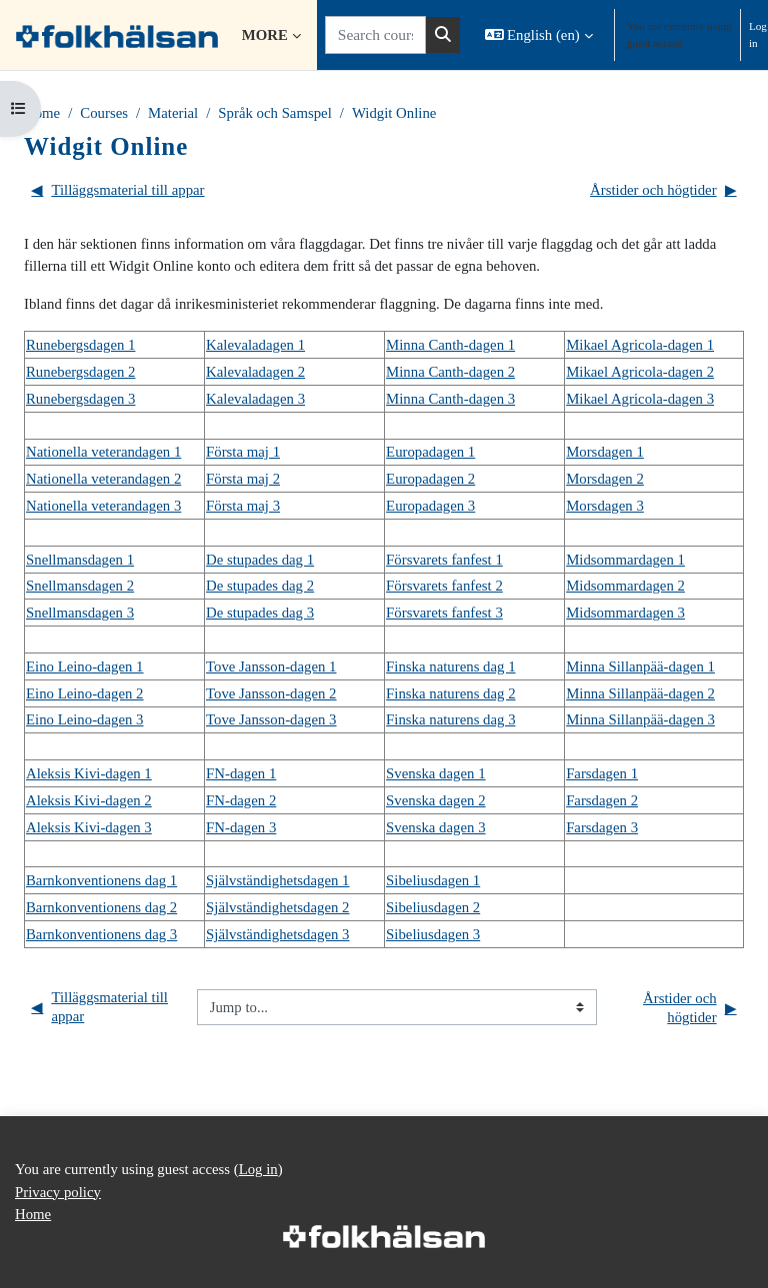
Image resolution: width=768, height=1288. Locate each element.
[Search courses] (375, 34)
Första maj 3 (243, 506)
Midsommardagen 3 (625, 613)
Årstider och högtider (663, 190)
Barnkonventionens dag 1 (101, 880)
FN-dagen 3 (241, 827)
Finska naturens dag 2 (450, 693)
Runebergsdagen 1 (80, 345)
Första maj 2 (243, 479)
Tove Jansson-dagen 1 (271, 666)
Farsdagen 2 (602, 800)
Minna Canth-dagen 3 (450, 399)
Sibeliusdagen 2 (433, 907)
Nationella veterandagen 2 (103, 479)
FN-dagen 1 (241, 773)
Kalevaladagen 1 (255, 345)
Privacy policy (58, 1192)
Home (42, 113)
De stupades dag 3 (260, 613)
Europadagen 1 (430, 452)
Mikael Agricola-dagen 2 (640, 372)
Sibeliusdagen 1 (433, 880)
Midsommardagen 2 (625, 586)
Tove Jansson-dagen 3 (271, 719)
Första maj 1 (243, 452)
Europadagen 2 (430, 479)
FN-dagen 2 (241, 800)
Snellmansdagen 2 (80, 586)
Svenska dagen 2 (435, 800)
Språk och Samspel (274, 113)
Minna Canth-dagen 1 (450, 345)
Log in (758, 34)
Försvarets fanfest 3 (444, 613)
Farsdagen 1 (602, 773)
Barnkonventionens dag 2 (101, 907)
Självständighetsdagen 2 (277, 907)
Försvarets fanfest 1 (444, 560)
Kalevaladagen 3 (255, 399)
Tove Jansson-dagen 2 (271, 693)
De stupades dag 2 (260, 586)
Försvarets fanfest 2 (444, 586)
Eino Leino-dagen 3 (85, 719)
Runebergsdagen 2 (80, 372)
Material (173, 113)
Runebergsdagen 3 (80, 399)
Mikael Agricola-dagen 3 (640, 399)
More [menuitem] (265, 35)
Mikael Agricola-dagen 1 (640, 345)
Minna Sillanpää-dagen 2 (640, 693)
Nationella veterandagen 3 (103, 506)
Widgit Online (394, 113)
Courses (104, 113)
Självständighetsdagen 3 (277, 934)
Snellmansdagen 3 (80, 613)
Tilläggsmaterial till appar (117, 190)
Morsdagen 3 (605, 506)
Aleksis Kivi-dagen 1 (89, 773)
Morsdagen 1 (605, 452)
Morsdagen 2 (605, 479)
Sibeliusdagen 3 (433, 934)
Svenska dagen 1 (435, 773)
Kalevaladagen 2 (255, 372)
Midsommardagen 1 (625, 560)
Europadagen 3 (430, 506)
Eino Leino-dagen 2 (85, 693)
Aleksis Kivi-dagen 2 (89, 800)
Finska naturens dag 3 (450, 719)
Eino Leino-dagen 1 (85, 666)
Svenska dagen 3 (435, 827)
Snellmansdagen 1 (80, 560)
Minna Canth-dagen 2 (450, 372)
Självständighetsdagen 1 (277, 880)
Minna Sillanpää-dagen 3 (640, 719)
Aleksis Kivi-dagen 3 (89, 827)
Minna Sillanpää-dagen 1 (640, 666)
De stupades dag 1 (260, 560)
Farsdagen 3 (602, 827)
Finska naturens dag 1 (450, 666)
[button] (539, 35)
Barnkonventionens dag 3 (101, 934)
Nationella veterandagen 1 (103, 452)
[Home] (117, 35)
